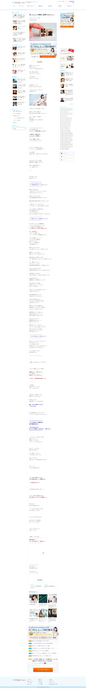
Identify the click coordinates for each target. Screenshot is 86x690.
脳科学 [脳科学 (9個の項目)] (67, 144)
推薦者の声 (40, 6)
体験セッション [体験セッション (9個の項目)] (64, 131)
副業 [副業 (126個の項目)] (66, 133)
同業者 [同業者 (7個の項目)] (62, 135)
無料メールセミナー (31, 6)
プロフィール (21, 6)
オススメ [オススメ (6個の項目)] (63, 111)
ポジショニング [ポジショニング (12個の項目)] (68, 124)
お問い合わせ (69, 6)
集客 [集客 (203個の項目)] (65, 146)
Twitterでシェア (65, 156)
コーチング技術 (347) (17, 113)
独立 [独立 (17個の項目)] (69, 142)
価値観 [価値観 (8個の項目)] (69, 131)
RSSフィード (65, 159)
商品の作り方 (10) (16, 115)
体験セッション (29, 684)
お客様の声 (50, 6)
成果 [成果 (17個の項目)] (62, 142)
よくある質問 (59, 1)
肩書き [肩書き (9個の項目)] (62, 144)
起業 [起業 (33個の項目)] (62, 146)
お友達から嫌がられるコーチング (21, 47)
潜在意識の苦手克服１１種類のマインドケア (33, 620)
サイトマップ (67, 1)
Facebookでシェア (65, 153)
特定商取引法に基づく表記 (53, 684)
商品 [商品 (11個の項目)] (66, 135)
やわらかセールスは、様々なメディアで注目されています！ (67, 61)
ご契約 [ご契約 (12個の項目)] (71, 109)
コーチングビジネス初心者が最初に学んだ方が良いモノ (52, 606)
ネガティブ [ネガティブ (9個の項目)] (69, 120)
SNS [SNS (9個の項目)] (66, 109)
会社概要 (63, 1)
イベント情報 (29, 682)
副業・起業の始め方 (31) (17, 111)
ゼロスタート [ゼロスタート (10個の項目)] (63, 120)
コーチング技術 (16, 9)
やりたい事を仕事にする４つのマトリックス (21, 59)
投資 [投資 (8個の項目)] (65, 142)
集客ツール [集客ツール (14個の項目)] (70, 146)
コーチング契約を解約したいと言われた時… (21, 65)
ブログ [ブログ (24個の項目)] (62, 124)
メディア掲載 (40, 682)
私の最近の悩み (32, 604)
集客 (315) (15, 122)
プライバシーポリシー (52, 682)
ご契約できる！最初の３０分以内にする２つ (21, 53)
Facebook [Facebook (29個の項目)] (63, 109)
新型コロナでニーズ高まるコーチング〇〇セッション (43, 620)
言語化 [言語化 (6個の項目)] (71, 144)
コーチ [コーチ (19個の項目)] (67, 111)
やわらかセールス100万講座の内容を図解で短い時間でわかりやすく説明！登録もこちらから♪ (67, 53)
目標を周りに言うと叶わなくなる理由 (21, 71)
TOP (12, 9)
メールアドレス (41, 663)
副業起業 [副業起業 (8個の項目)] (71, 133)
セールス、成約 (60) (16, 120)
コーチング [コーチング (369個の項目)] (63, 113)
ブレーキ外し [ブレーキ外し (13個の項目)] (68, 122)
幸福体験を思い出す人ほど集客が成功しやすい (52, 620)
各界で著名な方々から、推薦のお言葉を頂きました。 (67, 68)
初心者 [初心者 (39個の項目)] (62, 133)
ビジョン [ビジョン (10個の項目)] (63, 122)
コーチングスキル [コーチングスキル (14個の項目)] (69, 113)
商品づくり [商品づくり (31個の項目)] (71, 135)
